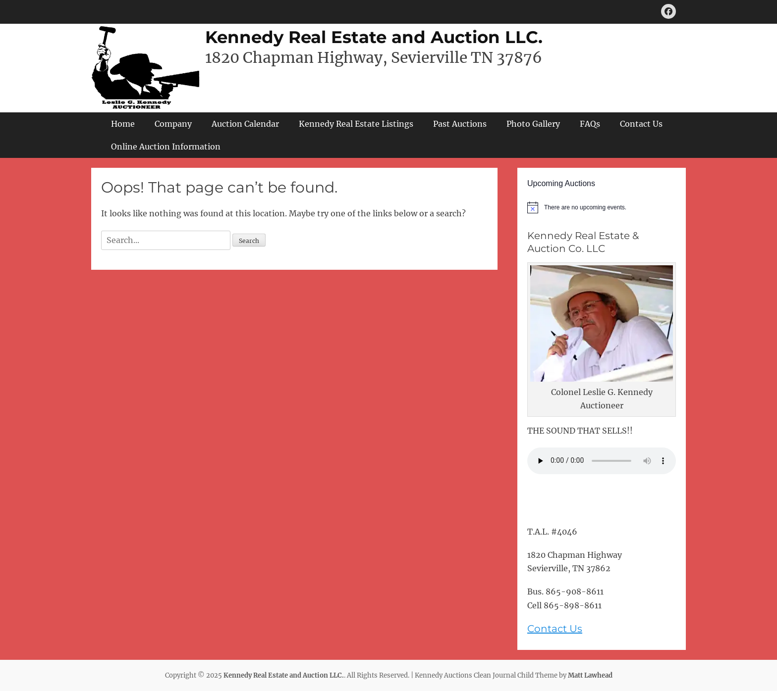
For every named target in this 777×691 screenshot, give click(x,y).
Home (123, 124)
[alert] (601, 207)
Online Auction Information (166, 146)
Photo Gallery (533, 124)
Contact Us (641, 124)
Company (173, 124)
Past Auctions (460, 124)
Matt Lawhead (590, 675)
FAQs (590, 124)
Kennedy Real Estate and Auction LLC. (374, 37)
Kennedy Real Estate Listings (356, 124)
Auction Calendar (245, 124)
